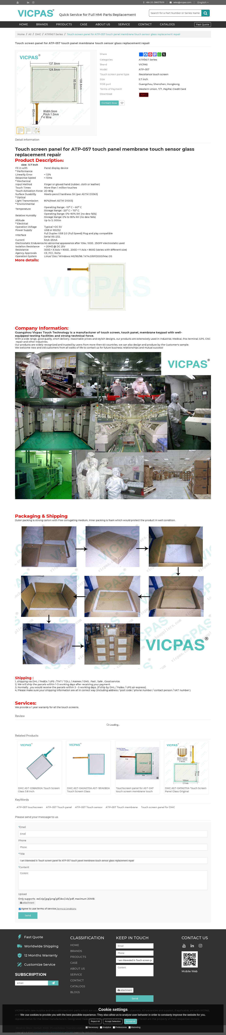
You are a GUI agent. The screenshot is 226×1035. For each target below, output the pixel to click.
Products (64, 24)
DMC (38, 34)
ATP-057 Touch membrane (122, 807)
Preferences (120, 1027)
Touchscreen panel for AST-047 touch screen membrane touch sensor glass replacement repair (135, 790)
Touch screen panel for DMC (158, 807)
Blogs (75, 992)
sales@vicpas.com (182, 2)
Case (83, 24)
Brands (42, 24)
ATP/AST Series (54, 34)
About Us (103, 24)
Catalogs (167, 24)
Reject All (95, 1021)
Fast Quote (202, 24)
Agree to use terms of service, (47, 908)
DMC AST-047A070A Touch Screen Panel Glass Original (185, 790)
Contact (145, 24)
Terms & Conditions (66, 909)
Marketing (134, 1027)
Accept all (130, 1021)
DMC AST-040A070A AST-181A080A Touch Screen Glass (88, 790)
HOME (23, 24)
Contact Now (109, 103)
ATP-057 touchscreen (30, 807)
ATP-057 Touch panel (59, 807)
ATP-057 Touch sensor (88, 807)
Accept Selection (113, 1021)
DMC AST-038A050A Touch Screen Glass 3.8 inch (39, 790)
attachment (27, 902)
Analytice (105, 1027)
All (29, 34)
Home (21, 34)
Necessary (92, 1027)
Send (28, 915)
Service (124, 24)
